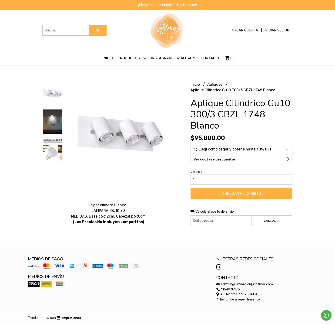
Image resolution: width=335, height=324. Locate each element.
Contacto (211, 58)
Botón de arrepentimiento (238, 299)
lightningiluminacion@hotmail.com (244, 284)
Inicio (108, 58)
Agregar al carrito (241, 193)
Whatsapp (186, 58)
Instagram (161, 58)
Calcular (272, 220)
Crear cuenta (245, 30)
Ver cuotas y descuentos (215, 159)
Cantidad (196, 171)
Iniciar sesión (276, 30)
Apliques (215, 84)
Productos (132, 58)
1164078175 (228, 289)
